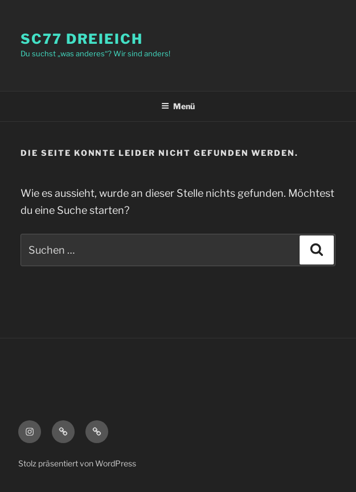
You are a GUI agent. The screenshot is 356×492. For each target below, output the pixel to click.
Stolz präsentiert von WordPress (77, 463)
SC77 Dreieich (82, 39)
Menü (178, 106)
